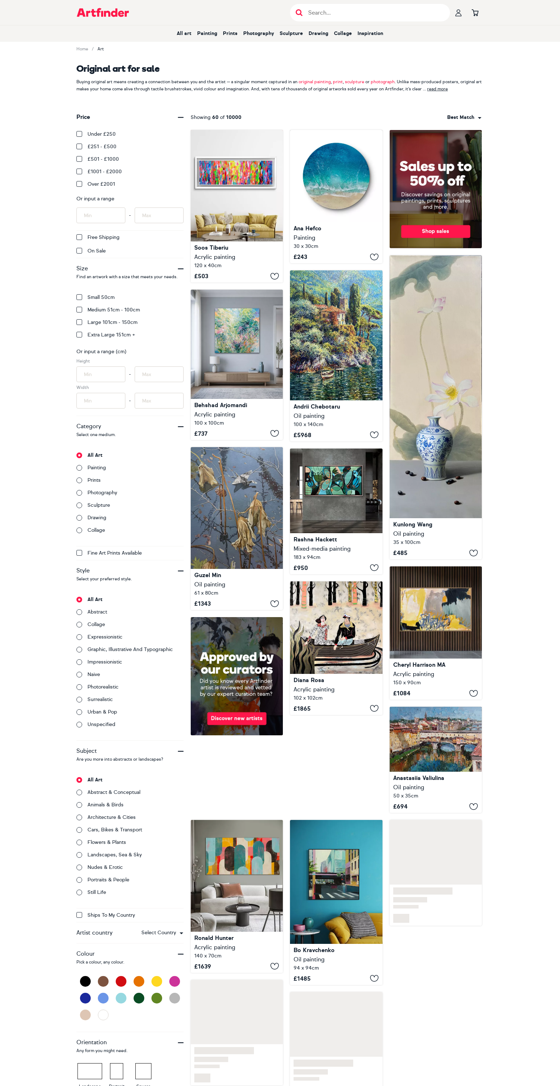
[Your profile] (458, 12)
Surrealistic (94, 699)
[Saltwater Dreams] (336, 196)
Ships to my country (105, 915)
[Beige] (85, 1015)
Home (82, 48)
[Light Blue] (121, 998)
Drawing (318, 33)
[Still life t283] (436, 407)
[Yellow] (157, 981)
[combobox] (162, 932)
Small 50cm (95, 297)
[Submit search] (299, 12)
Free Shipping (98, 237)
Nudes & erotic (99, 867)
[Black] (85, 981)
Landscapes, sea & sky (109, 855)
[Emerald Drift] (336, 511)
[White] (103, 1015)
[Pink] (175, 981)
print (338, 81)
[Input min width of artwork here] (100, 401)
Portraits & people (102, 880)
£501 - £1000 (97, 159)
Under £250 (96, 134)
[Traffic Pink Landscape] (237, 896)
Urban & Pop (96, 712)
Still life (91, 892)
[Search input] (373, 12)
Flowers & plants (101, 842)
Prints (230, 33)
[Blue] (103, 998)
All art (184, 33)
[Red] (121, 981)
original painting (315, 81)
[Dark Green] (139, 998)
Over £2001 (95, 184)
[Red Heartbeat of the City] (336, 902)
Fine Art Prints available (109, 553)
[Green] (157, 998)
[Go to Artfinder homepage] (102, 12)
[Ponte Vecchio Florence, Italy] (436, 760)
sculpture (354, 81)
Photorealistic (97, 687)
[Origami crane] (237, 528)
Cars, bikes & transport (109, 830)
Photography (258, 33)
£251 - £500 (96, 147)
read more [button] (437, 88)
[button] (162, 932)
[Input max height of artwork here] (159, 374)
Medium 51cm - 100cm (108, 310)
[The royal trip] (336, 648)
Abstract (91, 612)
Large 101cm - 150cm (107, 322)
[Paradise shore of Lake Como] (336, 355)
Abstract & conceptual (108, 792)
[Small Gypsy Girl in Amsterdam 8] (237, 206)
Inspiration (370, 33)
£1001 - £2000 (99, 172)
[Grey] (175, 998)
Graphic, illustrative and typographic (124, 649)
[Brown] (103, 981)
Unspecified (95, 724)
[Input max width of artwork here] (159, 401)
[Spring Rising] (237, 365)
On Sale (91, 251)
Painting (207, 33)
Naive (88, 674)
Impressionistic (99, 662)
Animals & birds (100, 805)
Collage (343, 33)
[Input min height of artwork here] (100, 374)
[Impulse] (436, 633)
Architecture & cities (106, 817)
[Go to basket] (475, 12)
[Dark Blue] (85, 998)
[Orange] (139, 981)
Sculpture (291, 33)
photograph (383, 81)
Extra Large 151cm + (105, 335)
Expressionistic (99, 637)
